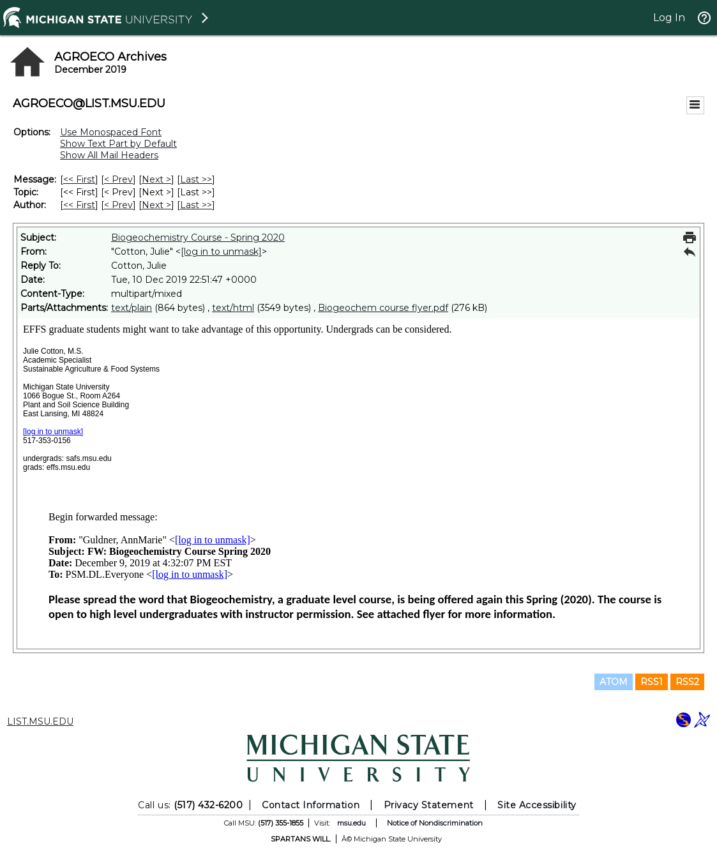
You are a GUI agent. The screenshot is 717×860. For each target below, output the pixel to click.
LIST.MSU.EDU (40, 721)
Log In (669, 17)
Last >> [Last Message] (196, 179)
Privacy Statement (429, 805)
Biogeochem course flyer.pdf (383, 307)
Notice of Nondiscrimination (435, 823)
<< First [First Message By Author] (79, 205)
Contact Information (310, 805)
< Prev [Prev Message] (118, 179)
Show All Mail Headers (109, 155)
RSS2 (687, 682)
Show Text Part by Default (118, 143)
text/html (233, 307)
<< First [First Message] (79, 179)
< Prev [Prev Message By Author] (118, 205)
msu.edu (351, 823)
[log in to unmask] (221, 251)
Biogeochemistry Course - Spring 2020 (198, 237)
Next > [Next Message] (156, 179)
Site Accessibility (537, 805)
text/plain (131, 307)
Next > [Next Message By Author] (156, 205)
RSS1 (651, 682)
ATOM (614, 682)
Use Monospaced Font (111, 132)
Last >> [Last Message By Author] (196, 205)
